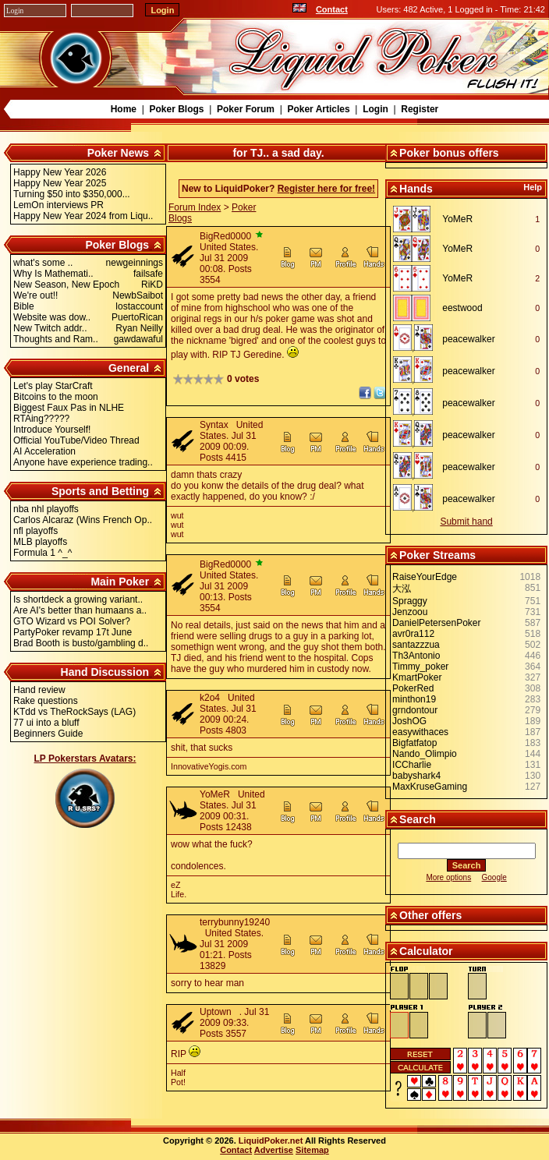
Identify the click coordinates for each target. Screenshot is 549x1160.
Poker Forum (245, 109)
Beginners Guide (48, 733)
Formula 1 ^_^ (42, 552)
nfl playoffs (35, 530)
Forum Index (194, 207)
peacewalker (468, 339)
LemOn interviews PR (58, 205)
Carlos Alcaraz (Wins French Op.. (82, 520)
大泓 (401, 588)
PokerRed (413, 688)
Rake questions (45, 700)
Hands (416, 188)
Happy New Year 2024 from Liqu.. (83, 215)
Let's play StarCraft (53, 385)
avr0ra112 (413, 633)
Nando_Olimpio (424, 753)
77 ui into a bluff (46, 722)
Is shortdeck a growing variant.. (78, 599)
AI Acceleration (44, 451)
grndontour (414, 710)
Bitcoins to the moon (55, 396)
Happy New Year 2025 (59, 183)
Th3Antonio (416, 655)
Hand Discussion (105, 672)
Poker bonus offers (449, 153)
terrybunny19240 (235, 922)
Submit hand (466, 521)
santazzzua (416, 644)
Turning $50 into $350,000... (71, 194)
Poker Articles (318, 109)
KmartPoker (416, 677)
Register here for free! (326, 188)
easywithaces (420, 732)
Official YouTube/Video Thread (76, 440)
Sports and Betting (100, 491)
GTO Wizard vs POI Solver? (71, 621)
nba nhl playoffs (46, 509)
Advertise (273, 1150)
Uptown (216, 1011)
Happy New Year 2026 (59, 172)
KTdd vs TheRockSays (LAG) (74, 711)
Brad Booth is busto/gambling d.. (80, 643)
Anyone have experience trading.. (83, 462)
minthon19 (414, 699)
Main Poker (119, 581)
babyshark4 (416, 775)
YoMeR (215, 794)
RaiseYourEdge (424, 576)
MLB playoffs (40, 541)
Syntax (214, 424)
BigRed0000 (225, 236)
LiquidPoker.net (271, 1140)
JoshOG (409, 721)
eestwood (462, 307)
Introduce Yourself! (51, 429)
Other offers (430, 915)
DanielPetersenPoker (436, 622)
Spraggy (409, 601)
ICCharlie (411, 764)
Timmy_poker (420, 666)
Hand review (39, 689)
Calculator (425, 951)
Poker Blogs (176, 109)
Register (419, 109)
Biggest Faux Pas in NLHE (68, 407)
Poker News (118, 153)
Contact (332, 9)
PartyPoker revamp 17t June (72, 632)
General (128, 368)
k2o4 (210, 697)
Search (417, 819)
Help (532, 187)
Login (375, 109)
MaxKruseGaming (429, 786)
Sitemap (312, 1150)
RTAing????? (41, 418)
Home (123, 109)
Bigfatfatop (414, 742)
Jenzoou (409, 612)
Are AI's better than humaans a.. (80, 610)
